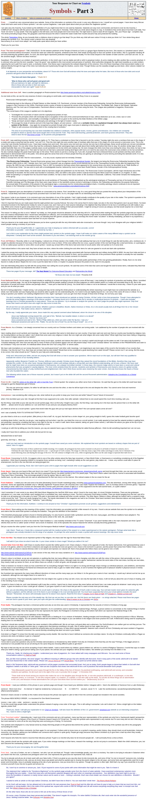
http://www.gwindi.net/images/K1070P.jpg (16, 555)
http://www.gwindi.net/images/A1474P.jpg (16, 553)
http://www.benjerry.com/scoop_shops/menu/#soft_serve (81, 471)
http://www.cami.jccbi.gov (75, 527)
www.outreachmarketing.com (95, 483)
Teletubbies (13, 37)
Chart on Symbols (51, 710)
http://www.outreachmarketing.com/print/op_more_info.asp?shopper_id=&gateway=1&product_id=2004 (39, 488)
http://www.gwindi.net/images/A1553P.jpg (90, 553)
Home (136, 18)
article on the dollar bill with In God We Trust (36, 382)
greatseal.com (105, 710)
